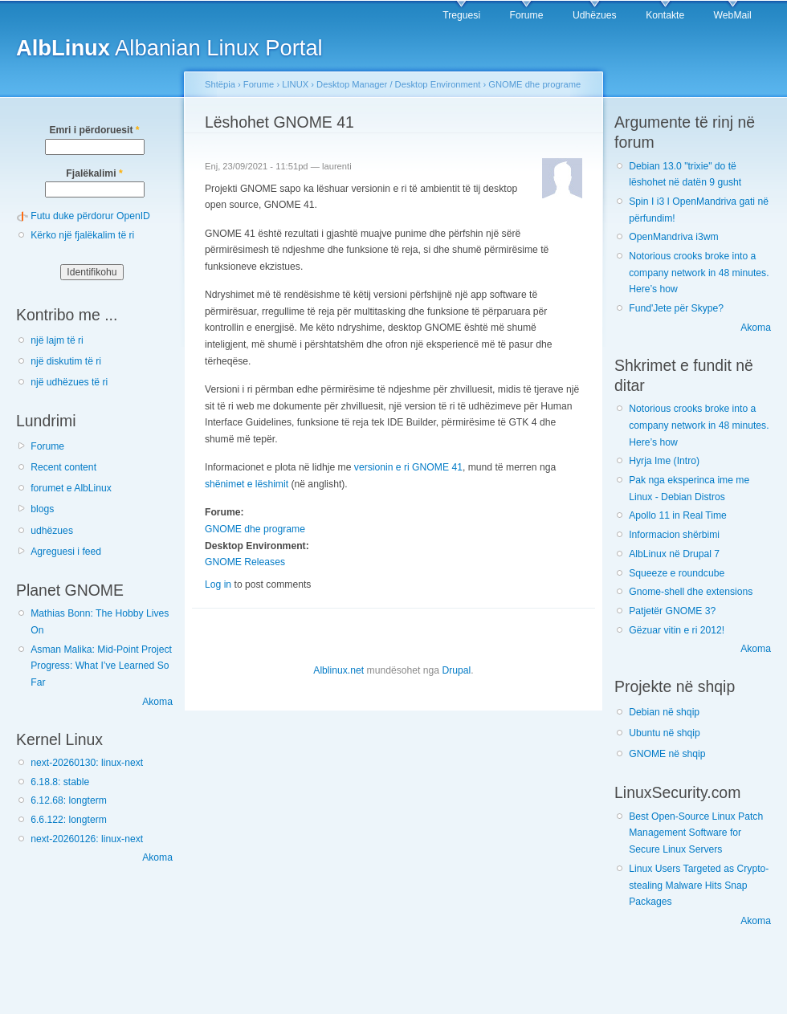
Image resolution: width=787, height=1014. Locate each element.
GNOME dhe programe (534, 84)
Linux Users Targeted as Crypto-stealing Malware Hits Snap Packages (699, 885)
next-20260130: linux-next (87, 762)
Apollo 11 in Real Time (678, 515)
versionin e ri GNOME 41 (408, 467)
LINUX (295, 84)
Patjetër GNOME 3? (672, 611)
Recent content (63, 467)
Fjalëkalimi (94, 173)
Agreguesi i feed (66, 551)
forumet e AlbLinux (71, 488)
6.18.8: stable (60, 782)
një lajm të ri (57, 340)
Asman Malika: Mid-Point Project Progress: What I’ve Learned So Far (101, 666)
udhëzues (52, 530)
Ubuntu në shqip (664, 733)
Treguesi (461, 15)
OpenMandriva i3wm (673, 236)
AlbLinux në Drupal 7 (674, 554)
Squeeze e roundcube (676, 573)
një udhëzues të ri (69, 382)
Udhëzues (595, 15)
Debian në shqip (664, 712)
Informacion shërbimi (674, 534)
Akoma (157, 701)
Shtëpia (220, 84)
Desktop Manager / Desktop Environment (398, 84)
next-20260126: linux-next (87, 839)
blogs (42, 509)
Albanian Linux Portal (169, 47)
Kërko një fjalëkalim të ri (82, 235)
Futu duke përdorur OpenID (90, 216)
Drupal (456, 670)
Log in (218, 584)
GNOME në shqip (667, 753)
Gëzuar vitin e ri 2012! (676, 630)
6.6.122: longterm (69, 819)
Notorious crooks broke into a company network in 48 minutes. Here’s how (699, 272)
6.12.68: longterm (69, 800)
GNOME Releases (245, 562)
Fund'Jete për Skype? (676, 308)
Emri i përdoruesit (94, 130)
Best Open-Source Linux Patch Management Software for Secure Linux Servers (696, 833)
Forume (527, 15)
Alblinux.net (338, 670)
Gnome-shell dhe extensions (690, 591)
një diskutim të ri (66, 361)
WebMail (733, 15)
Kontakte (665, 15)
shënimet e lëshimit (246, 484)
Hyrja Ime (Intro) (664, 460)
